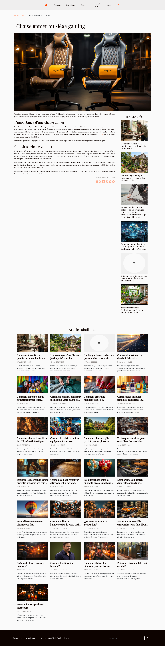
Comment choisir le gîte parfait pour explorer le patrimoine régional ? (96, 441)
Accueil (16, 15)
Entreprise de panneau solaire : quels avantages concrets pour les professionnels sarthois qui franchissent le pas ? (134, 212)
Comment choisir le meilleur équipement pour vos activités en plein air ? (65, 441)
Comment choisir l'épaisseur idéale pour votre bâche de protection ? (65, 400)
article (101, 134)
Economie (57, 5)
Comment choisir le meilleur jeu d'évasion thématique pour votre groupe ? (32, 441)
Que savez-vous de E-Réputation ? (95, 523)
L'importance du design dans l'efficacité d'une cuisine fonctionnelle (130, 483)
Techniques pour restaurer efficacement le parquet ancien (64, 483)
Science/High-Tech (96, 5)
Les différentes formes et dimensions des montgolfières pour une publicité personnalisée (30, 526)
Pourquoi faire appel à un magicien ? (30, 606)
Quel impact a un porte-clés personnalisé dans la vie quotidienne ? (134, 278)
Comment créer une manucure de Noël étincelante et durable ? (96, 400)
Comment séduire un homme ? (61, 564)
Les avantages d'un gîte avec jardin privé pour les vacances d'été (133, 178)
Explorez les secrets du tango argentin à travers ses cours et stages (32, 483)
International (70, 5)
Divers (108, 5)
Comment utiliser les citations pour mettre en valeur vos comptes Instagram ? (97, 567)
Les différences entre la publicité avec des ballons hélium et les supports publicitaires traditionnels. (98, 484)
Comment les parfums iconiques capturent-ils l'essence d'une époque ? (130, 400)
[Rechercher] (126, 638)
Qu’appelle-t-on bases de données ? (30, 564)
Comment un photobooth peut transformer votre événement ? (30, 400)
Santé (83, 5)
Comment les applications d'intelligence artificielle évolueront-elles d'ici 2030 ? (134, 246)
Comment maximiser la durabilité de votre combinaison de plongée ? (131, 358)
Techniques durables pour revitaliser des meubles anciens (131, 441)
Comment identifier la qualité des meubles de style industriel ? (134, 146)
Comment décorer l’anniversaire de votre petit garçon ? (65, 524)
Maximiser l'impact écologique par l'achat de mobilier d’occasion (133, 310)
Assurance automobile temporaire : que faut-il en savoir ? (131, 524)
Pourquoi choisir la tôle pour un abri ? (132, 564)
